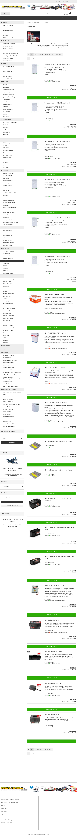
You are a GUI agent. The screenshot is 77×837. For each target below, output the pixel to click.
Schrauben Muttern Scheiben (10, 328)
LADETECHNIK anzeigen (8, 251)
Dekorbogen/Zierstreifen (9, 308)
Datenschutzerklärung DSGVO (8, 820)
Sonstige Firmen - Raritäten (9, 426)
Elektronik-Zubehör (7, 185)
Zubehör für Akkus (7, 155)
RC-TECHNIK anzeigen (8, 84)
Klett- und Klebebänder (8, 315)
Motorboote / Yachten (8, 125)
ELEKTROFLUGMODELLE (9, 58)
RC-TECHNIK (33, 18)
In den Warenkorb (51, 97)
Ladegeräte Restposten (8, 367)
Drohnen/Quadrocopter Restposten (11, 374)
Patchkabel (5, 195)
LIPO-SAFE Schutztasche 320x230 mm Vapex (58, 441)
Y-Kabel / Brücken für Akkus (9, 212)
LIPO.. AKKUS (6, 167)
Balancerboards (6, 253)
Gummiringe (6, 288)
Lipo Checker (6, 165)
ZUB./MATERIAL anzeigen (9, 279)
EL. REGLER (5, 106)
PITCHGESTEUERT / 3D (8, 74)
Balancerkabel (6, 256)
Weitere (68, 18)
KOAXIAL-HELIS (6, 69)
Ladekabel (5, 268)
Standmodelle (6, 134)
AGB (2, 814)
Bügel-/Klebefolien (7, 332)
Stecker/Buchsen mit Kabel (9, 207)
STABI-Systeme (6, 99)
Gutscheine (4, 808)
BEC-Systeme (6, 87)
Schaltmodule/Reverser (8, 94)
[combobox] (39, 54)
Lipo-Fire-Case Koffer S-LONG (53, 651)
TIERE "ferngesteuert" (8, 37)
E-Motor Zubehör (7, 238)
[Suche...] (5, 13)
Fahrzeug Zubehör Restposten (10, 360)
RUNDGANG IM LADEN (6, 823)
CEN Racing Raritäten (8, 399)
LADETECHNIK (5, 248)
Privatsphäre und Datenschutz (8, 817)
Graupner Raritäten (7, 406)
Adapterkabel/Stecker (8, 273)
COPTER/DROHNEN (7, 76)
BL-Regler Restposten (8, 365)
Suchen (12, 502)
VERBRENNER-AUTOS (8, 30)
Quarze (4, 394)
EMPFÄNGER (6, 116)
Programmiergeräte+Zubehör (10, 92)
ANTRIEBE (3, 227)
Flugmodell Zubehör (7, 60)
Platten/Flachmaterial (8, 318)
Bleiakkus (5, 152)
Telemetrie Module (7, 101)
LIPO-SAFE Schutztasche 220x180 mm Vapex (58, 470)
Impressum (4, 811)
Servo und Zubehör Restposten (10, 386)
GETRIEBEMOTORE (7, 240)
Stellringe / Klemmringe (8, 293)
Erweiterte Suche (12, 505)
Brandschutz (6, 261)
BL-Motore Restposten (8, 362)
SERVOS (5, 114)
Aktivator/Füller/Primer (8, 284)
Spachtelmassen (7, 296)
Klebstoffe (5, 323)
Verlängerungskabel (7, 210)
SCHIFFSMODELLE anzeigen (9, 122)
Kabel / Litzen (6, 190)
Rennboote (5, 127)
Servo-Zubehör (6, 111)
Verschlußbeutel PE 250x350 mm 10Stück (57, 103)
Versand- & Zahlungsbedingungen (9, 802)
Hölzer (4, 337)
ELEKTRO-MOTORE (7, 233)
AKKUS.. (52, 18)
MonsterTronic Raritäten (8, 416)
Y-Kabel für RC (6, 215)
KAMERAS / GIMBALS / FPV (9, 193)
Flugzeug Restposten (8, 381)
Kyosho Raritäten (7, 414)
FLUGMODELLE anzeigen (9, 43)
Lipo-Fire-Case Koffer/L (52, 620)
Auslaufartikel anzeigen (8, 355)
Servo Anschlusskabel (8, 197)
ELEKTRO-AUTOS (7, 28)
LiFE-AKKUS (5, 145)
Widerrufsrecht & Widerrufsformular (10, 799)
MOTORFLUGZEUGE (7, 46)
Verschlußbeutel (7, 313)
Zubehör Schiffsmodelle (8, 137)
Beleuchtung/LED (7, 183)
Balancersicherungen (8, 258)
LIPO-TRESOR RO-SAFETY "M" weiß (55, 368)
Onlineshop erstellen (33, 834)
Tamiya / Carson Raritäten (9, 424)
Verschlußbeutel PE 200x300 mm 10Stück (57, 141)
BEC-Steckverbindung (8, 180)
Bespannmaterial (7, 306)
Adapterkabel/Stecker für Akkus (10, 222)
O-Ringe (4, 298)
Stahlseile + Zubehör (8, 325)
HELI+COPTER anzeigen (8, 66)
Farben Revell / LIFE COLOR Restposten (12, 372)
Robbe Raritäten (6, 419)
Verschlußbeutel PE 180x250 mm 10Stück (57, 179)
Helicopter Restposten (8, 383)
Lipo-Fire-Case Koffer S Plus (53, 683)
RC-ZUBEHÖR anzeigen (8, 173)
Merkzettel (66, 1)
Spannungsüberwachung (9, 97)
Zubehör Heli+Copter (8, 78)
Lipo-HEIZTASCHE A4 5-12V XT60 (55, 585)
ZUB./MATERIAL (5, 276)
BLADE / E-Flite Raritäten (9, 397)
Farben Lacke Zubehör (8, 330)
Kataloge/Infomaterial (6, 349)
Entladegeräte (6, 263)
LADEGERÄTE (6, 270)
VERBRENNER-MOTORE (8, 242)
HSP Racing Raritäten (8, 409)
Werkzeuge (5, 342)
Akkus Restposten (7, 357)
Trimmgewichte (6, 310)
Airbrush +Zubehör (7, 281)
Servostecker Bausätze (8, 200)
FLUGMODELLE (14, 18)
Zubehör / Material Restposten (10, 370)
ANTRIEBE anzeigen (7, 230)
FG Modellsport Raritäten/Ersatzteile (11, 404)
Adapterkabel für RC (7, 175)
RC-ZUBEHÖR (60, 18)
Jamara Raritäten (7, 411)
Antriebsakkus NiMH (8, 150)
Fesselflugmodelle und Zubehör (10, 56)
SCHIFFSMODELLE (43, 18)
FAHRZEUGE (4, 18)
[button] (28, 54)
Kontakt (3, 805)
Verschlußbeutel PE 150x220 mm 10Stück (57, 218)
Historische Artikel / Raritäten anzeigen (12, 392)
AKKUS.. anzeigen (7, 143)
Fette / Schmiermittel (8, 303)
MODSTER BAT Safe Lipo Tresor (54, 294)
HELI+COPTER (23, 18)
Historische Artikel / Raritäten (8, 389)
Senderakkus (6, 160)
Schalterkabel (6, 217)
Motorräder (5, 35)
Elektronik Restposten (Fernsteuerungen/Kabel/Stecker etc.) (12, 378)
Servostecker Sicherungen (9, 202)
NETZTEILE (5, 265)
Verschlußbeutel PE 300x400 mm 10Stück (57, 65)
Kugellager (5, 340)
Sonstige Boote (6, 132)
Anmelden (12, 442)
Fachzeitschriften (5, 345)
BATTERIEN (5, 162)
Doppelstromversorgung (8, 89)
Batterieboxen (6, 178)
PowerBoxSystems (7, 104)
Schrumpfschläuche (7, 219)
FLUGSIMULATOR (7, 188)
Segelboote (5, 129)
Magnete (5, 291)
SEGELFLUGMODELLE (8, 48)
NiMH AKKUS (6, 148)
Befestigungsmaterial (8, 301)
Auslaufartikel (4, 352)
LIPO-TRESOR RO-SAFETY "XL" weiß (55, 333)
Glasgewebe (6, 286)
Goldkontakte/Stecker (8, 224)
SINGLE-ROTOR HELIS (8, 71)
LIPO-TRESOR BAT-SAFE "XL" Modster (56, 402)
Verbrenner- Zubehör (8, 245)
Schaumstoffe (6, 320)
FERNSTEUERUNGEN (8, 109)
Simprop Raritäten (7, 421)
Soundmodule (6, 205)
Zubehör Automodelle (8, 33)
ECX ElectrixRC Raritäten (8, 402)
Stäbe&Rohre (6, 335)
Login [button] (58, 1)
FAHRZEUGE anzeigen (8, 25)
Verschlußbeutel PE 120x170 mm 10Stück (57, 256)
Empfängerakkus (7, 157)
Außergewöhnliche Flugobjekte (10, 53)
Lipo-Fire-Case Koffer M (52, 714)
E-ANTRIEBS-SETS (7, 235)
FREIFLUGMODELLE (7, 51)
